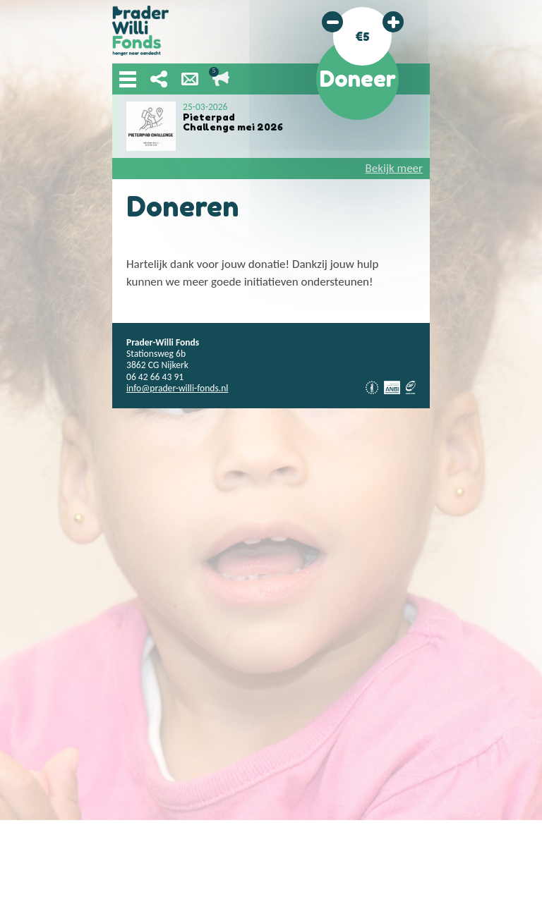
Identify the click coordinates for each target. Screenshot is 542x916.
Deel (158, 78)
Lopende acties (220, 78)
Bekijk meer (394, 168)
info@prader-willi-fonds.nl (177, 388)
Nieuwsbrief (189, 78)
